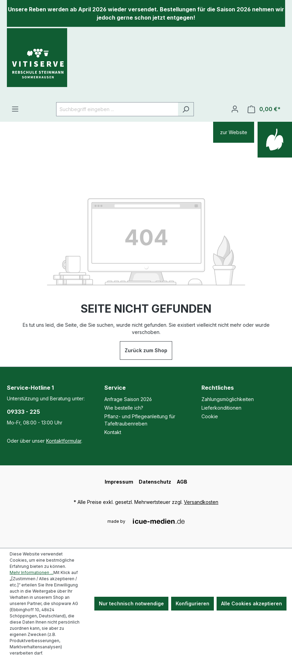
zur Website (233, 132)
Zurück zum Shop (146, 350)
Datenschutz (155, 482)
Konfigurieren (192, 603)
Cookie (209, 416)
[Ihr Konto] (235, 109)
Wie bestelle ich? (123, 408)
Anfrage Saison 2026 (128, 399)
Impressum (119, 482)
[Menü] (15, 109)
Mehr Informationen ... (31, 572)
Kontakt (112, 432)
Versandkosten (201, 502)
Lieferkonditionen (221, 408)
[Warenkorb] (264, 109)
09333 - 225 (23, 411)
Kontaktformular (63, 441)
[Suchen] (186, 109)
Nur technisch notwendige (131, 603)
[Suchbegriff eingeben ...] (117, 109)
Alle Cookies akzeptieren (251, 603)
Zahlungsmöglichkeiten (227, 399)
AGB (182, 482)
